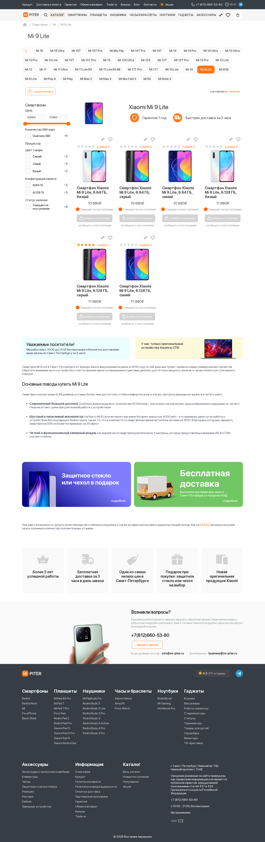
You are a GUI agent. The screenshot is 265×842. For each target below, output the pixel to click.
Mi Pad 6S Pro (62, 698)
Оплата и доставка (87, 791)
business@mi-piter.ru (223, 653)
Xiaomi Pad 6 (62, 738)
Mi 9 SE (204, 525)
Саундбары (191, 733)
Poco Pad (60, 713)
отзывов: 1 (103, 244)
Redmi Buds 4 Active (96, 723)
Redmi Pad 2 (61, 718)
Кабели (26, 801)
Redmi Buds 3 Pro (94, 713)
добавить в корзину (97, 218)
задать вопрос (40, 91)
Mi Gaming (164, 703)
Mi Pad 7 (59, 703)
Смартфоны (77, 15)
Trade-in (111, 4)
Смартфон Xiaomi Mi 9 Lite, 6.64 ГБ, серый (135, 192)
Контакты (150, 4)
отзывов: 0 (103, 146)
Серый (37, 156)
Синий (37, 164)
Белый (37, 171)
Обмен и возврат (91, 4)
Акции (169, 4)
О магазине (82, 771)
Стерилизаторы (194, 713)
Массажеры (192, 703)
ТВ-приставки (193, 743)
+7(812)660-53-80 (150, 635)
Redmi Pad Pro (63, 723)
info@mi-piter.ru (173, 653)
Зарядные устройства (36, 806)
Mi (23, 708)
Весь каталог (131, 771)
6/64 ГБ (38, 185)
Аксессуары (206, 15)
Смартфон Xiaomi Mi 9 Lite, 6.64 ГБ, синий (178, 192)
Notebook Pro (166, 708)
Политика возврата (88, 781)
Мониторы (191, 738)
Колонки (189, 698)
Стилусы (189, 718)
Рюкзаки (27, 796)
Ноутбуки (167, 15)
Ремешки (28, 791)
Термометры (193, 723)
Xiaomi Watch (123, 698)
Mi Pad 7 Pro (61, 708)
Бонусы (125, 4)
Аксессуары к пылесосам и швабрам (45, 771)
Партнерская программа (91, 796)
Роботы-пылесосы (196, 708)
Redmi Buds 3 (91, 703)
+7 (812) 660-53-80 (184, 799)
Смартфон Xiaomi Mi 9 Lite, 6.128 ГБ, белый (221, 192)
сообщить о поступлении (94, 225)
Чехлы (26, 781)
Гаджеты (185, 15)
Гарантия (71, 4)
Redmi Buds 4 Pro (94, 728)
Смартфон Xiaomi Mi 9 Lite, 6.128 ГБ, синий (135, 290)
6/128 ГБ (38, 192)
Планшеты (98, 15)
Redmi (26, 698)
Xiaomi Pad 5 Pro (64, 733)
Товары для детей (196, 728)
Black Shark (29, 718)
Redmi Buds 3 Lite (94, 708)
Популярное (131, 781)
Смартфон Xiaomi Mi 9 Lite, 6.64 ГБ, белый (93, 192)
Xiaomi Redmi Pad (65, 743)
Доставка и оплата (48, 4)
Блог (137, 4)
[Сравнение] (221, 15)
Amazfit (120, 703)
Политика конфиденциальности (96, 786)
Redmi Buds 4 (91, 718)
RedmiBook (165, 698)
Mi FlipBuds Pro (92, 698)
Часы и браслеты (143, 15)
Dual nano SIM (41, 136)
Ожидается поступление (41, 206)
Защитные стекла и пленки (39, 786)
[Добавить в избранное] (110, 139)
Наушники (118, 15)
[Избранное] (228, 15)
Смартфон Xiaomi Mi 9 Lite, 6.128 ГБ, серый (93, 290)
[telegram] (241, 4)
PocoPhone (29, 713)
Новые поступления (136, 776)
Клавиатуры (30, 776)
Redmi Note (29, 703)
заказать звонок (147, 645)
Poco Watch (122, 708)
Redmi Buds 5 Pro (94, 733)
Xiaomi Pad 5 (62, 728)
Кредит (27, 4)
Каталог (57, 15)
